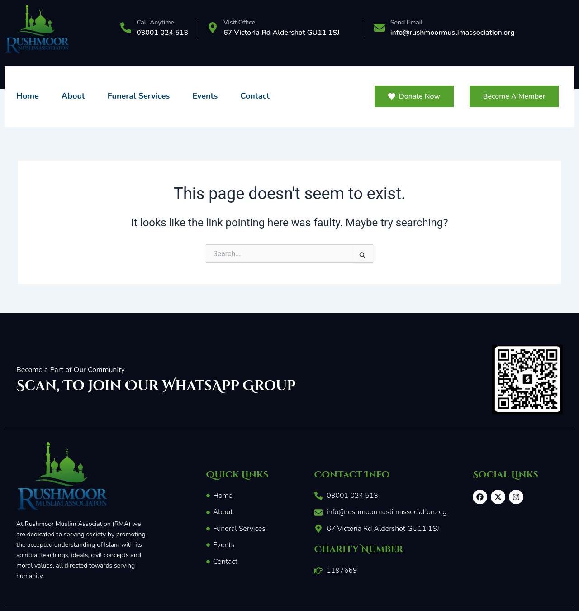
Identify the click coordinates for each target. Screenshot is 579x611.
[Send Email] (379, 28)
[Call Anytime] (125, 28)
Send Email (406, 22)
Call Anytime (155, 22)
